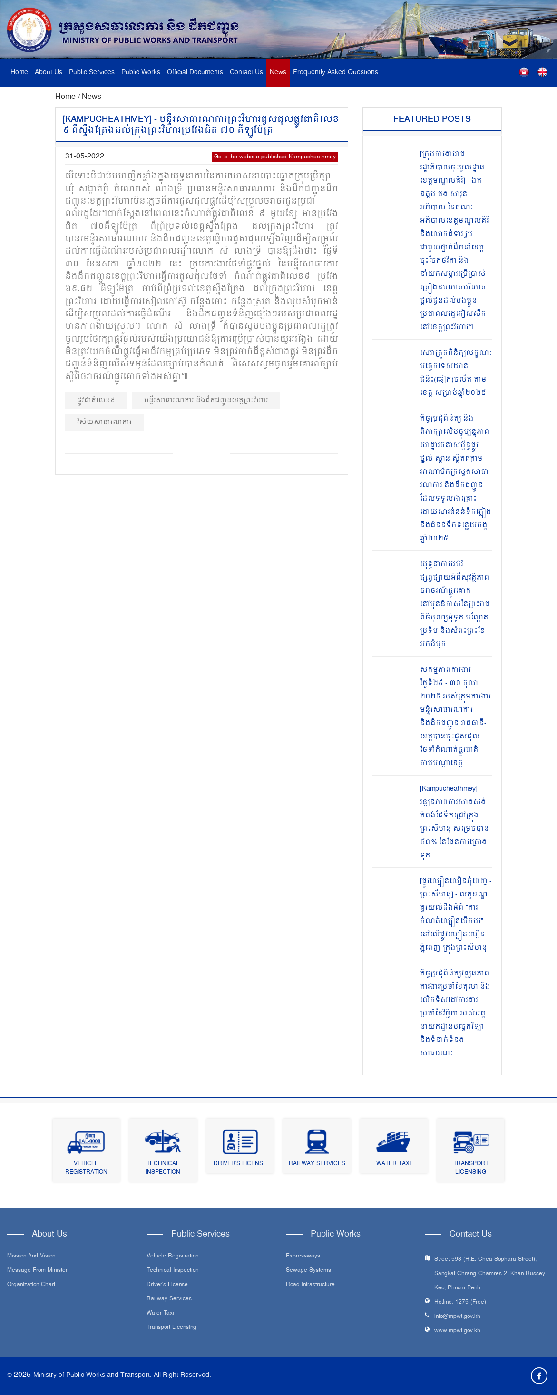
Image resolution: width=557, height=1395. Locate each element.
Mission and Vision (31, 1256)
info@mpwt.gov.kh (457, 1317)
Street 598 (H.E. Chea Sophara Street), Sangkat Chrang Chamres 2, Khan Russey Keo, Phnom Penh (489, 1274)
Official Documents (195, 73)
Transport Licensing (471, 1168)
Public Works (140, 73)
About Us (48, 73)
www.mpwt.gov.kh (457, 1331)
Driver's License (240, 1164)
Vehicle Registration (86, 1168)
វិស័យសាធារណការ (104, 422)
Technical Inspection (163, 1168)
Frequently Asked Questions (335, 73)
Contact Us (246, 73)
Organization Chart (31, 1285)
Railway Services (317, 1164)
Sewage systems (308, 1271)
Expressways (303, 1256)
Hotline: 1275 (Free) (460, 1302)
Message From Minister (37, 1271)
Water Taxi (393, 1164)
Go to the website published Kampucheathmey (275, 157)
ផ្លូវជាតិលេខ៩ (96, 400)
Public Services (92, 73)
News (278, 73)
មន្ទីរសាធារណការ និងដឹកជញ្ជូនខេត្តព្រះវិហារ (206, 400)
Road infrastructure (310, 1285)
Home (19, 73)
